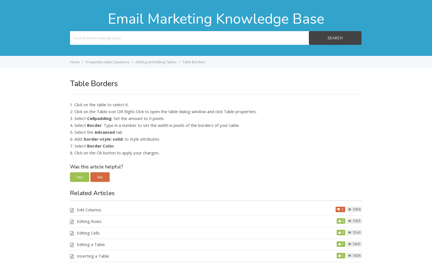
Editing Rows (89, 221)
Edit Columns (89, 209)
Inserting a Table (93, 256)
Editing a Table (91, 244)
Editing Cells (88, 233)
